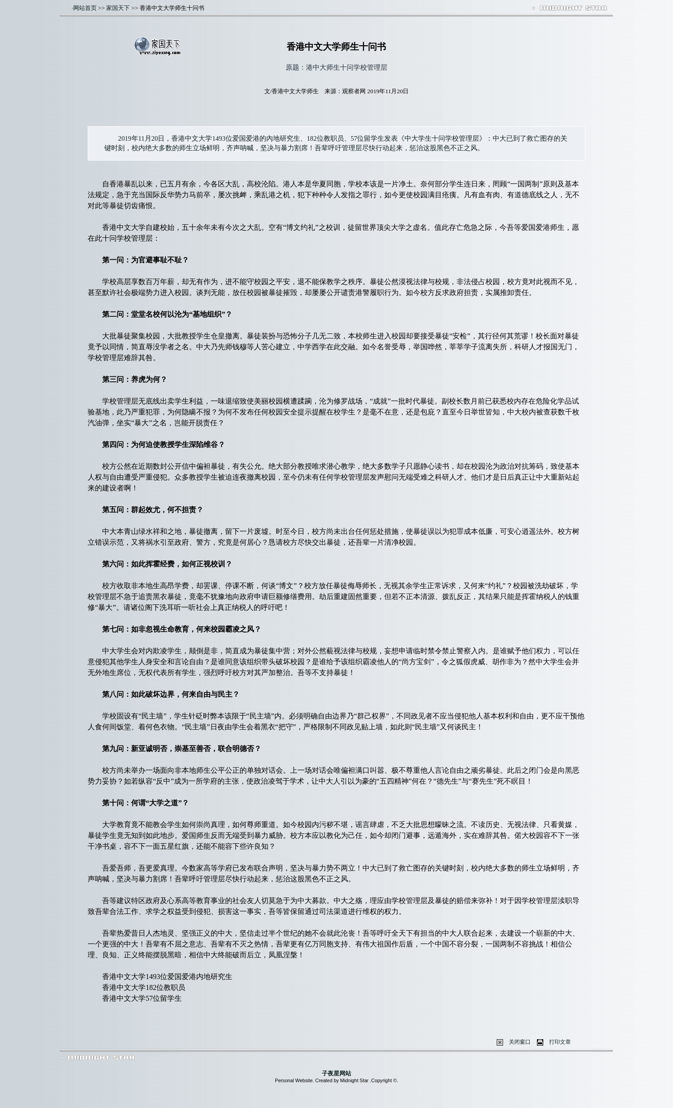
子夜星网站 (336, 1073)
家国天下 (118, 8)
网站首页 (85, 8)
